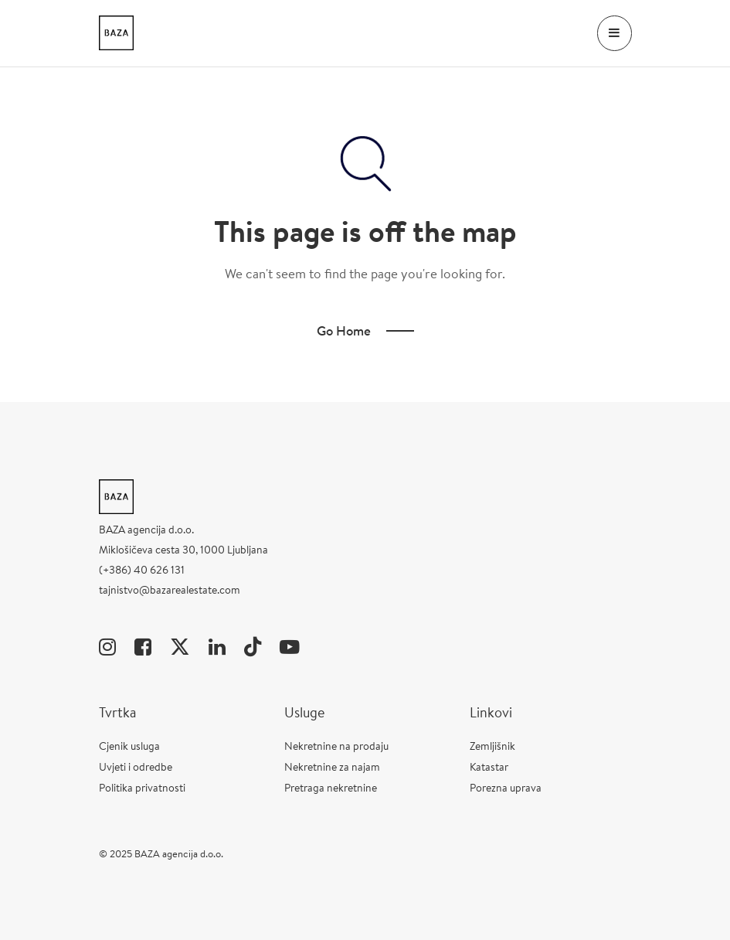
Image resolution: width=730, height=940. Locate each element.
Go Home (344, 330)
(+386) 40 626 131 (142, 569)
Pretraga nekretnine (330, 787)
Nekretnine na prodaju (336, 746)
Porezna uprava (506, 787)
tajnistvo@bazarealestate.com (169, 590)
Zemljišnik (492, 746)
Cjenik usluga (129, 746)
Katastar (489, 767)
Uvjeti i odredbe (135, 767)
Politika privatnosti (142, 787)
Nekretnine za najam (332, 767)
